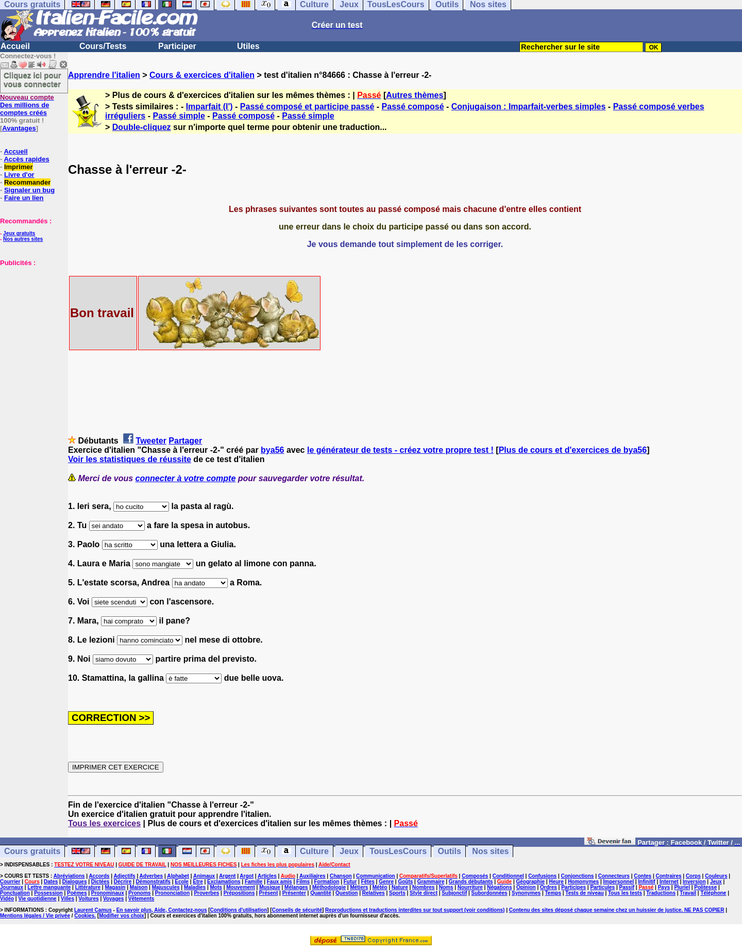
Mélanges (296, 887)
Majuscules (166, 887)
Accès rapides (26, 159)
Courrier (10, 881)
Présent (268, 893)
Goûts (405, 881)
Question (346, 893)
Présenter (294, 893)
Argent (227, 876)
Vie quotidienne (37, 898)
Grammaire (431, 881)
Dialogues (74, 881)
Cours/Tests (102, 46)
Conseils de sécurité (297, 910)
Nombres (423, 887)
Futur (350, 881)
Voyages (113, 898)
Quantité (320, 893)
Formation (327, 881)
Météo (380, 887)
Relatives (373, 893)
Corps (693, 876)
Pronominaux (107, 893)
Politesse (705, 887)
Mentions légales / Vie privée (35, 916)
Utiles (248, 46)
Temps (553, 893)
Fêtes (368, 881)
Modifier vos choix (121, 916)
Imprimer (18, 167)
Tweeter (151, 440)
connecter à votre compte (186, 478)
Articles (267, 876)
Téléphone (713, 893)
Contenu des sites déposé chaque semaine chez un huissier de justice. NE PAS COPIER (616, 910)
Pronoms (139, 893)
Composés (475, 876)
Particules (602, 887)
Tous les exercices (104, 823)
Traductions (661, 893)
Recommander (27, 182)
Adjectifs (124, 876)
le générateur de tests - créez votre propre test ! (400, 450)
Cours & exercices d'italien (202, 75)
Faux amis (279, 881)
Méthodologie (329, 887)
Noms (446, 887)
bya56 (272, 450)
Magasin (115, 887)
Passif (626, 887)
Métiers (359, 887)
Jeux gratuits (19, 233)
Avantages (19, 128)
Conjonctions (577, 876)
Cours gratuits (32, 851)
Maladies (195, 887)
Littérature (87, 887)
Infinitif (646, 881)
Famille (253, 881)
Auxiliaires (312, 876)
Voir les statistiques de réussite (129, 459)
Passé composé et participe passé (307, 106)
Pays (664, 887)
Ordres (548, 887)
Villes (67, 898)
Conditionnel (508, 876)
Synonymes (526, 893)
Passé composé (413, 106)
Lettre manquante (49, 887)
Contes (642, 876)
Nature (400, 887)
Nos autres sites (23, 239)
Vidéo (7, 898)
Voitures (88, 898)
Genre (386, 881)
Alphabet (178, 876)
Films (303, 881)
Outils (449, 851)
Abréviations (69, 876)
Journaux (11, 887)
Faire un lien (24, 198)
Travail (688, 893)
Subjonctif (454, 893)
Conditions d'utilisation (238, 910)
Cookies (84, 916)
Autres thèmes (414, 95)
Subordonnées (489, 893)
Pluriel (682, 887)
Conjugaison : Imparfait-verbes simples (528, 106)
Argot (247, 876)
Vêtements (141, 898)
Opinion (526, 887)
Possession (48, 893)
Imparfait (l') (209, 106)
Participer (177, 46)
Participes (573, 887)
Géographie (530, 881)
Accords (99, 876)
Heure (556, 881)
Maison (138, 887)
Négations (499, 887)
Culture (314, 851)
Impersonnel (618, 881)
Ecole (182, 881)
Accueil (15, 46)
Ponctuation (15, 893)
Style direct (423, 893)
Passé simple (179, 115)
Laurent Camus (93, 910)
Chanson (341, 876)
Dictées (100, 881)
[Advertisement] (31, 318)
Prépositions (239, 893)
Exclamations (223, 881)
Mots (216, 887)
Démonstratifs (153, 881)
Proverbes (206, 893)
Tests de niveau (584, 893)
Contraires (669, 876)
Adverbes (151, 876)
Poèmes (77, 893)
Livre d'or (19, 174)
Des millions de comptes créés (27, 105)
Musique (269, 887)
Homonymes (583, 881)
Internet (669, 881)
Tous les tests (625, 893)
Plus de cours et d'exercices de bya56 (573, 450)
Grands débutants (471, 881)
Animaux (204, 876)
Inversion (694, 881)
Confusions (542, 876)
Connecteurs (614, 876)
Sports (397, 893)
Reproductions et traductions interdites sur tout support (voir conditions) (414, 910)
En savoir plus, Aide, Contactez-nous (161, 910)
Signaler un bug (29, 190)
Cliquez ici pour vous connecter (32, 79)
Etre (198, 881)
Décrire (122, 881)
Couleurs (716, 876)
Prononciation (172, 893)
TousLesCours (398, 851)
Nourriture (470, 887)
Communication (375, 876)
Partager (185, 440)
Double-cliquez (141, 127)
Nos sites (490, 851)
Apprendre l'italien (104, 75)
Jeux (349, 851)
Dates (51, 881)
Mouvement (240, 887)
